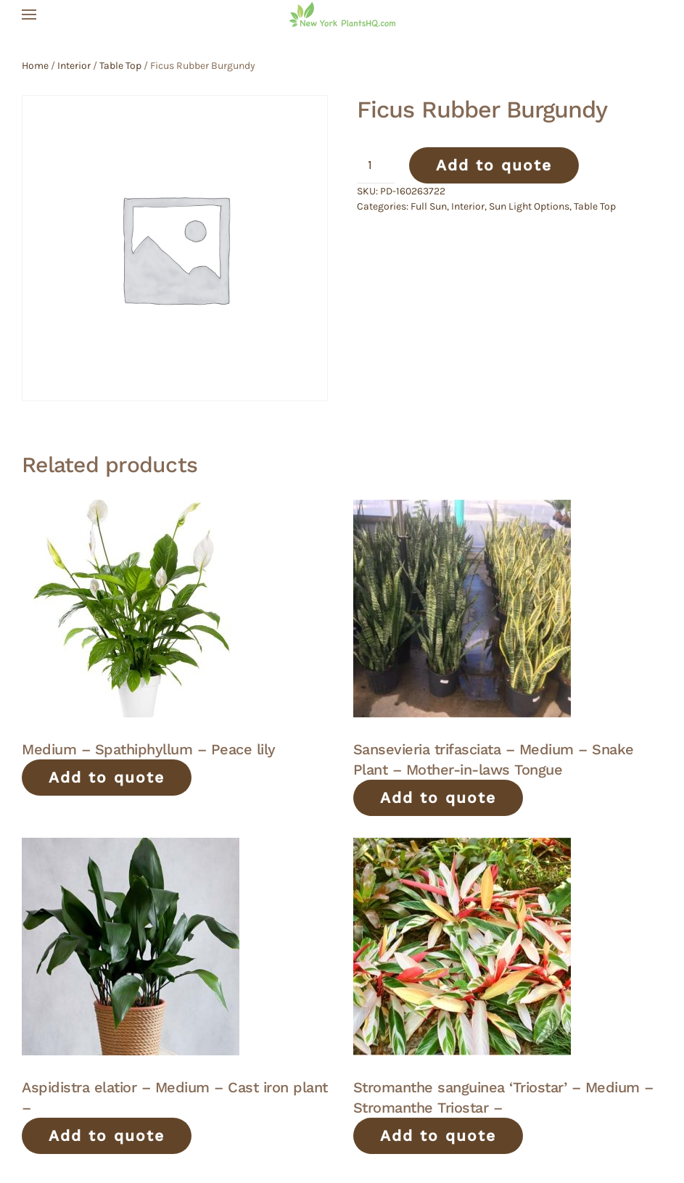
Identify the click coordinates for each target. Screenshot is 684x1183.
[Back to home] (342, 14)
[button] (29, 14)
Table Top (120, 65)
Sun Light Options (529, 206)
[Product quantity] (376, 165)
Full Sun (429, 206)
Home (35, 65)
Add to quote (494, 165)
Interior (74, 65)
